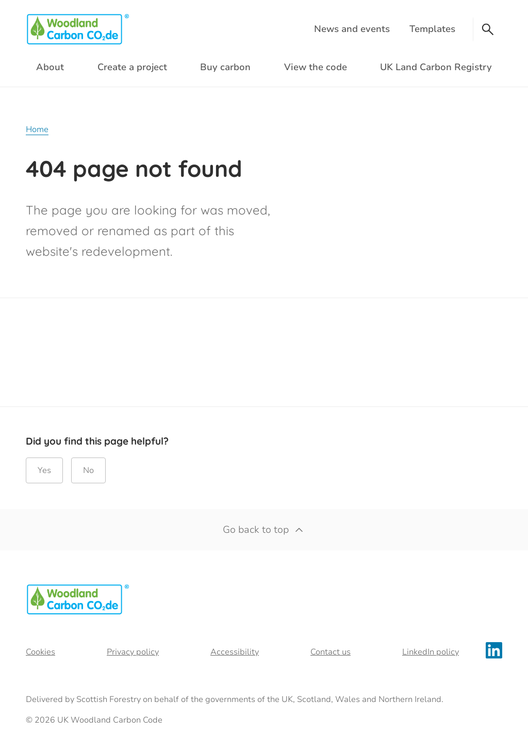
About (50, 67)
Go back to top (264, 529)
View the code (315, 67)
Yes (44, 470)
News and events (352, 29)
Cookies (40, 652)
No (88, 470)
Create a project (132, 67)
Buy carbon (225, 67)
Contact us (330, 652)
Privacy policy (133, 652)
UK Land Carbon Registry (436, 67)
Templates (432, 29)
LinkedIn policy (430, 652)
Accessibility (234, 652)
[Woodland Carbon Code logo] (77, 29)
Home (37, 129)
